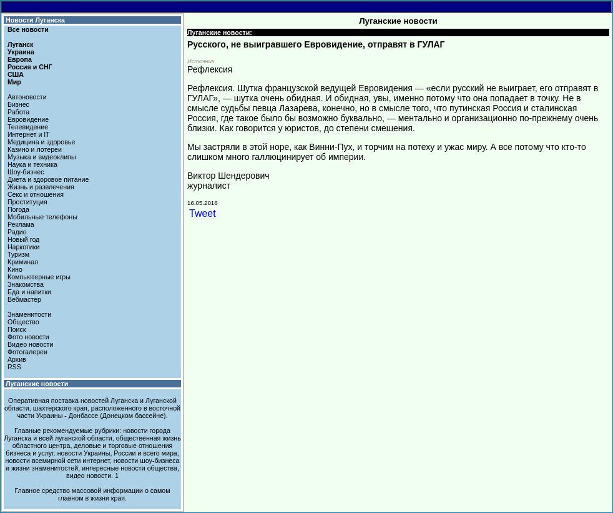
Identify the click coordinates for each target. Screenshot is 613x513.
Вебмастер (24, 299)
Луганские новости (37, 383)
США (15, 74)
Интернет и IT (28, 134)
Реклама (20, 224)
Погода (18, 209)
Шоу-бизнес (25, 172)
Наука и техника (32, 164)
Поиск (16, 329)
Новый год (23, 239)
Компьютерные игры (39, 277)
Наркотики (23, 247)
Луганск (20, 44)
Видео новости (30, 344)
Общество (23, 322)
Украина (20, 52)
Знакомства (25, 284)
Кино (14, 269)
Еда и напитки (29, 292)
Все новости (28, 29)
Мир (14, 82)
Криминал (22, 262)
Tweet (202, 213)
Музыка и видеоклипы (41, 157)
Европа (19, 59)
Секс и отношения (35, 194)
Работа (18, 112)
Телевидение (27, 127)
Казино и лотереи (34, 149)
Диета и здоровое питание (48, 179)
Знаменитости (29, 314)
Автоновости (27, 97)
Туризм (18, 254)
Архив (16, 359)
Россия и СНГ (29, 67)
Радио (17, 232)
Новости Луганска (35, 20)
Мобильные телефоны (42, 217)
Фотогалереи (27, 352)
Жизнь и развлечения (40, 187)
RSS (14, 367)
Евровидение (28, 119)
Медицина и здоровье (41, 142)
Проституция (27, 202)
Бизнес (18, 104)
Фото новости (28, 337)
